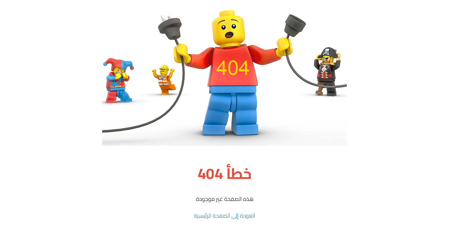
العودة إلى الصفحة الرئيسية (224, 215)
